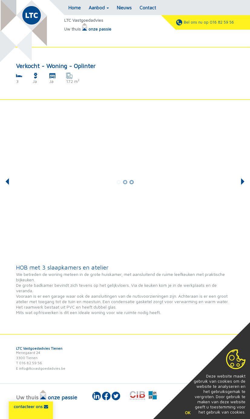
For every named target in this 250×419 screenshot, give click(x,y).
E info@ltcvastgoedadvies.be (40, 368)
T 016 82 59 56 (29, 363)
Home (74, 7)
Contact (148, 7)
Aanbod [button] (99, 7)
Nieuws (124, 7)
